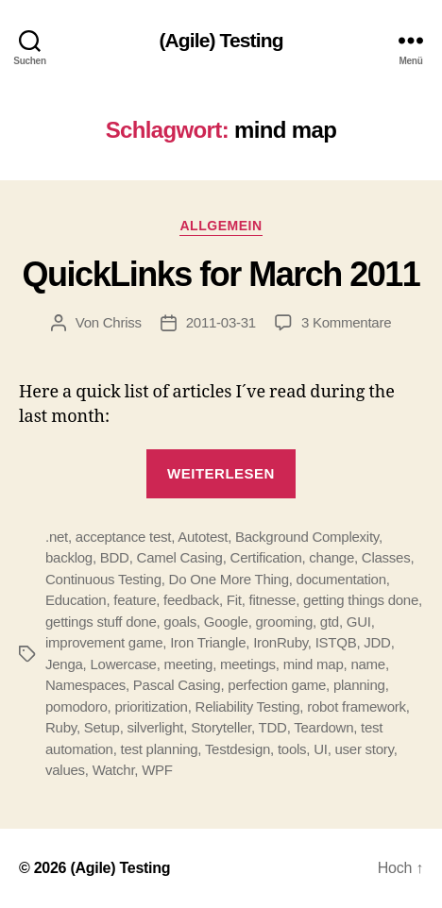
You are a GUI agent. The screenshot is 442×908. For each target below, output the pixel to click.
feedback (191, 600)
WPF (157, 770)
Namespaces (85, 685)
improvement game (103, 642)
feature (134, 600)
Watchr (114, 770)
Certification (266, 557)
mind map (313, 664)
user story (364, 749)
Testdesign (237, 749)
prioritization (150, 706)
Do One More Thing (229, 579)
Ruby (60, 727)
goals (179, 622)
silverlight (156, 727)
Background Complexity (307, 537)
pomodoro (76, 706)
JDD (377, 642)
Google (226, 622)
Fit (234, 600)
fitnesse (273, 600)
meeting (188, 664)
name (367, 664)
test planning (159, 749)
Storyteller (221, 727)
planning (359, 685)
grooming (285, 622)
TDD (273, 727)
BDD (114, 557)
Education (75, 600)
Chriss (122, 322)
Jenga (64, 664)
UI (321, 749)
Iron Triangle (208, 642)
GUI (359, 622)
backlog (69, 557)
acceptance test (123, 537)
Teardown (323, 727)
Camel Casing (180, 557)
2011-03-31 (221, 322)
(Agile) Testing (220, 40)
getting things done (360, 600)
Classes (386, 557)
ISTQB (336, 642)
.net (56, 537)
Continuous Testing (103, 579)
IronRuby (280, 642)
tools (292, 749)
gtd (329, 622)
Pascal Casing (177, 685)
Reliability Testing (248, 706)
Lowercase (123, 664)
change (331, 557)
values (65, 770)
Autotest (203, 537)
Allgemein (220, 225)
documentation (341, 579)
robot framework (356, 706)
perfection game (277, 685)
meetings (248, 664)
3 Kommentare (346, 322)
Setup (102, 727)
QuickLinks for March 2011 (221, 274)
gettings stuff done (101, 622)
